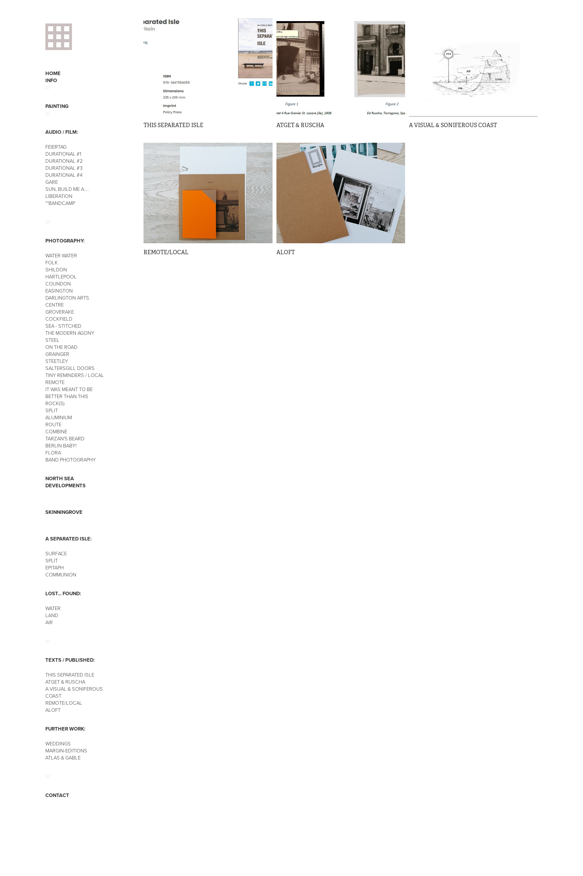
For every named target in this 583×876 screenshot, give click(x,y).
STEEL (52, 339)
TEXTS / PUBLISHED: (70, 660)
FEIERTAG (55, 146)
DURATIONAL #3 (64, 167)
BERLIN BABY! (61, 445)
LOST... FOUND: (63, 593)
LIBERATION (58, 195)
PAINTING (56, 106)
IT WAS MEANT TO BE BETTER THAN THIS (69, 393)
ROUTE (53, 424)
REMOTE (55, 382)
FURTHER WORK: (65, 728)
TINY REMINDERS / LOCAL (74, 375)
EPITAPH (54, 567)
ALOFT (53, 709)
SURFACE (56, 553)
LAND (51, 615)
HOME (53, 73)
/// (47, 87)
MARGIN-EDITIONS (66, 750)
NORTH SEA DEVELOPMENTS (65, 482)
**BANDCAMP (60, 202)
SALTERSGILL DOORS (70, 368)
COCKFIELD (58, 318)
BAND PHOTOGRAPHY (70, 459)
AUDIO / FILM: (61, 132)
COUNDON (58, 283)
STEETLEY (56, 360)
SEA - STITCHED (63, 325)
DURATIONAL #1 (63, 153)
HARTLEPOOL (61, 276)
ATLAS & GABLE (63, 757)
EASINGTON (59, 290)
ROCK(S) (55, 403)
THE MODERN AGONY (69, 332)
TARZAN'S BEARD (64, 438)
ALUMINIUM (58, 417)
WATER (53, 608)
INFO (51, 80)
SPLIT (51, 410)
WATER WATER (61, 255)
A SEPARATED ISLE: (68, 538)
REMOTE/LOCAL (63, 702)
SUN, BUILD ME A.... (67, 188)
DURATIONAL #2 (64, 160)
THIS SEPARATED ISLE (69, 674)
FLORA (53, 452)
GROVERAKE (59, 311)
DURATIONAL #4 (64, 174)
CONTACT (57, 795)
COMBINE (56, 431)
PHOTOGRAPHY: (64, 240)
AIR (49, 622)
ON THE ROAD (61, 346)
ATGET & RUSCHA (65, 681)
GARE (51, 181)
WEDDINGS (58, 743)
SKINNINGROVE (64, 512)
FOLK (51, 262)
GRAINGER (57, 353)
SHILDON (56, 269)
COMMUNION (60, 574)
